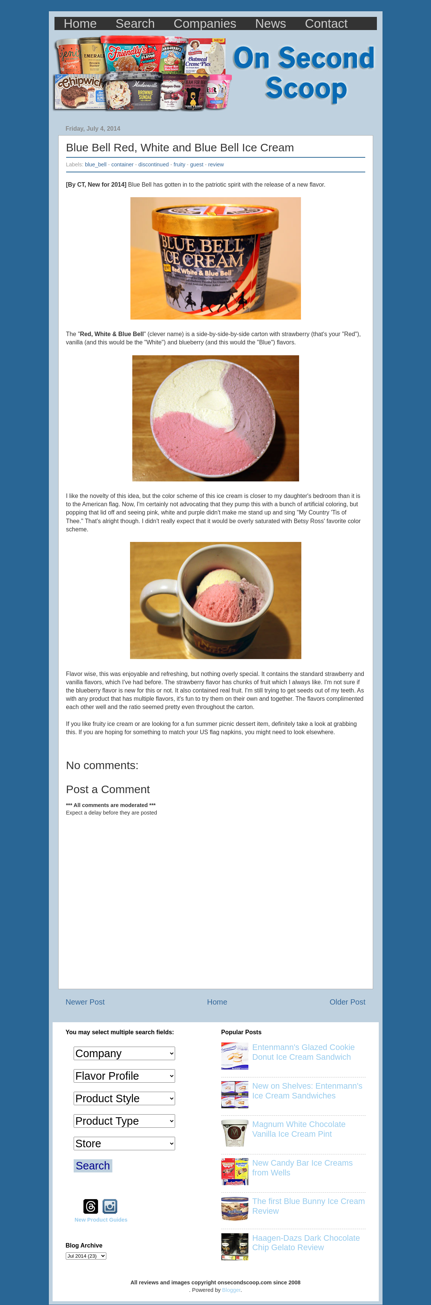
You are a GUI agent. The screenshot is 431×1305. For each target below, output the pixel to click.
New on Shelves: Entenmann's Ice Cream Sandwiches (307, 1090)
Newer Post (85, 1002)
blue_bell (96, 164)
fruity (179, 164)
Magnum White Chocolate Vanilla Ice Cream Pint (298, 1129)
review (216, 164)
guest (196, 164)
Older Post (347, 1002)
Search (135, 23)
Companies (205, 23)
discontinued (153, 164)
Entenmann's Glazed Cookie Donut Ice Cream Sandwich (303, 1052)
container (122, 164)
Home (80, 23)
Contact (326, 23)
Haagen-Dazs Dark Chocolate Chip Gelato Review (306, 1242)
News (270, 23)
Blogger (231, 1290)
